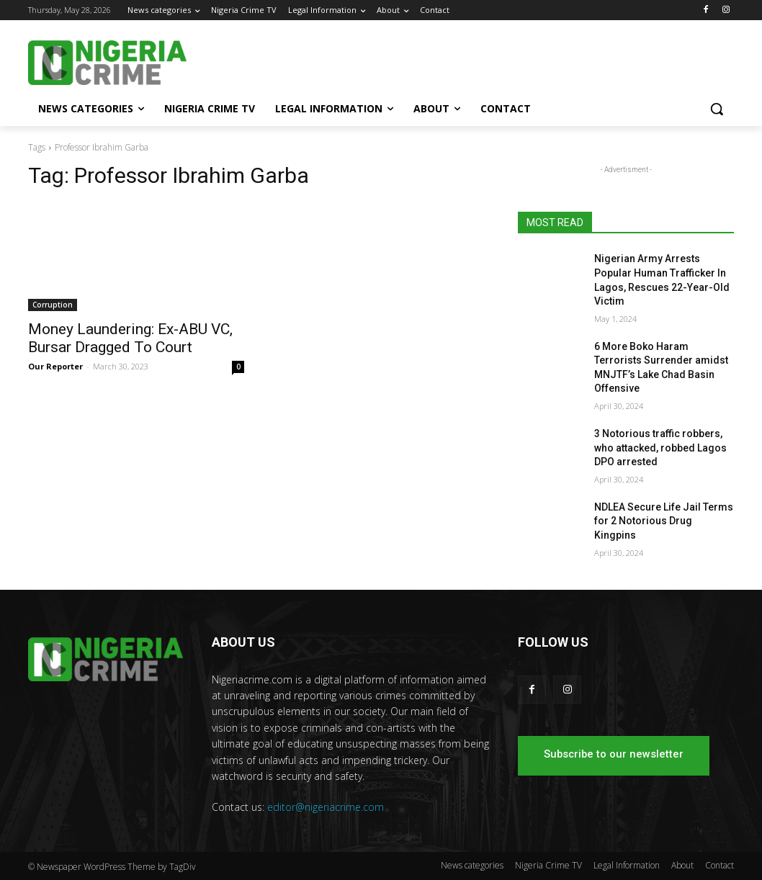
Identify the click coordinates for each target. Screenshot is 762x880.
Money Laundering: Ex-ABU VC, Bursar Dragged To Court (130, 338)
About (682, 865)
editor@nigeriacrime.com (325, 807)
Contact (719, 865)
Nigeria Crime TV (548, 865)
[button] (716, 108)
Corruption (52, 305)
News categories (472, 865)
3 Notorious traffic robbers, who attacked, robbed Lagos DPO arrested (660, 447)
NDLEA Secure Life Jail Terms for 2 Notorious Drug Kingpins (663, 521)
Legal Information (626, 865)
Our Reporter (55, 366)
